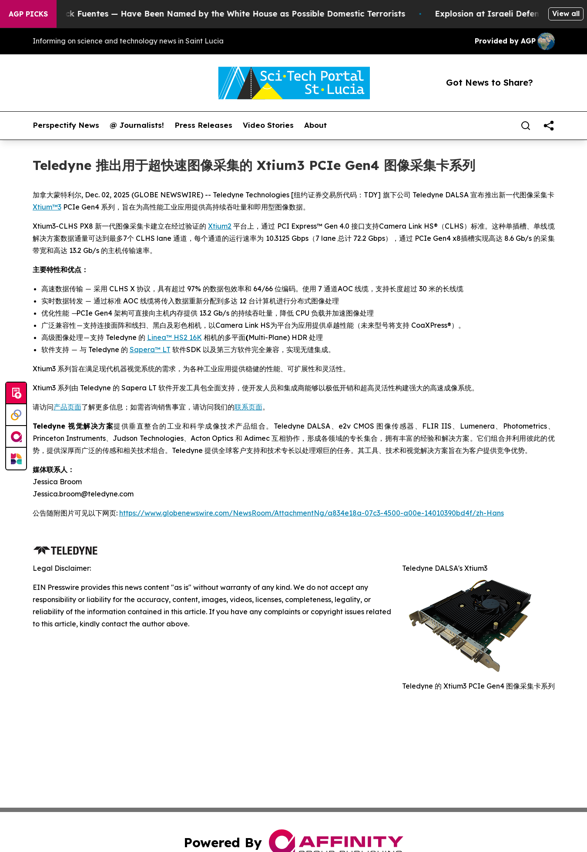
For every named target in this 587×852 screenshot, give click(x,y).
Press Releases (203, 125)
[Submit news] (16, 393)
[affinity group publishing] (16, 437)
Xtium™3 (47, 207)
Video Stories (268, 125)
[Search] (525, 126)
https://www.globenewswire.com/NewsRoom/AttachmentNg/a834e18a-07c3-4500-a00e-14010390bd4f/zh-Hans (311, 513)
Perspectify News (66, 125)
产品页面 (67, 407)
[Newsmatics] (16, 458)
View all (566, 13)
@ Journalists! (137, 125)
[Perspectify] (16, 415)
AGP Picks (28, 14)
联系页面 (248, 407)
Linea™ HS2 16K (174, 337)
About (315, 125)
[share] (549, 126)
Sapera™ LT (150, 349)
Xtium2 (219, 226)
